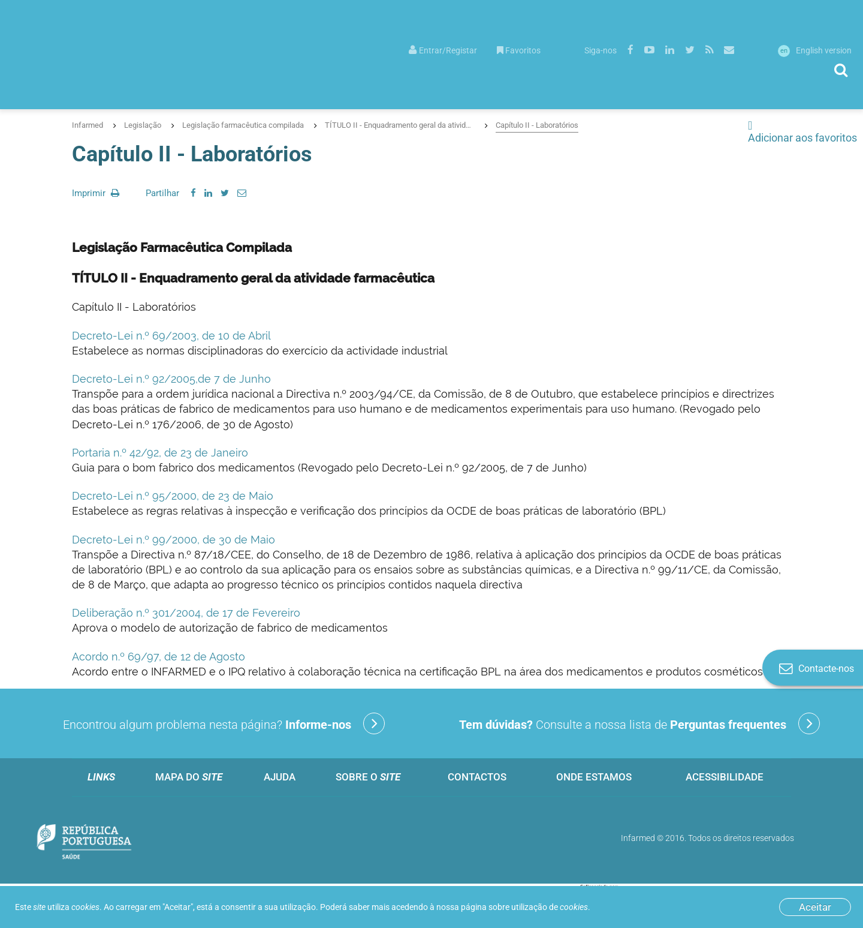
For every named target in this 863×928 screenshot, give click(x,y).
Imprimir (95, 193)
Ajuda (279, 777)
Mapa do (188, 777)
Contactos (477, 777)
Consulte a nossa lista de (639, 723)
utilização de (549, 907)
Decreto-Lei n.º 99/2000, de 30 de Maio (173, 539)
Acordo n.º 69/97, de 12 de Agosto (158, 656)
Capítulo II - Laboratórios (537, 125)
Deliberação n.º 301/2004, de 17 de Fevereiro (186, 612)
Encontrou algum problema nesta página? (224, 723)
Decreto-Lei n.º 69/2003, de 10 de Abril (171, 335)
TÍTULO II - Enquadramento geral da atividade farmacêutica (400, 125)
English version (815, 50)
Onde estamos (594, 777)
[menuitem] (443, 49)
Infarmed (87, 125)
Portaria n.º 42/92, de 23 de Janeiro (160, 452)
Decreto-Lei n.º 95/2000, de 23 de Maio (172, 495)
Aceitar (815, 907)
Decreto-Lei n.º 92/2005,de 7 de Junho (171, 379)
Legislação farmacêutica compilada (243, 125)
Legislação (142, 125)
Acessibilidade (725, 777)
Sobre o (368, 777)
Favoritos (519, 50)
